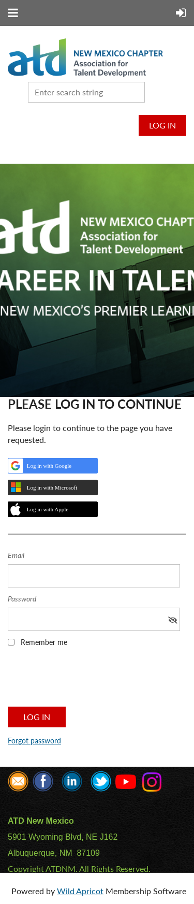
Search (154, 91)
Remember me (44, 642)
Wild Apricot (80, 891)
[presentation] (86, 680)
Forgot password (34, 740)
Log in (162, 125)
